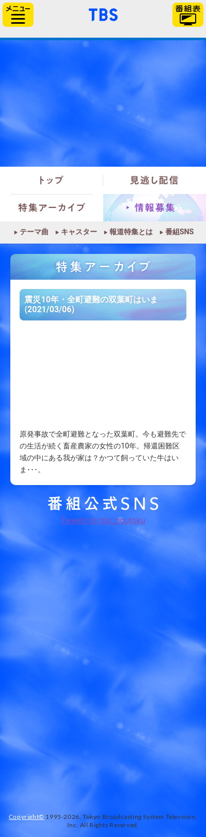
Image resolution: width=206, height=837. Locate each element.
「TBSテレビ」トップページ (103, 13)
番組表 (187, 15)
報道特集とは (131, 232)
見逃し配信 (155, 180)
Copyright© (26, 816)
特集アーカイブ (51, 207)
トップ (51, 180)
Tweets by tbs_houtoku (103, 520)
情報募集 (155, 207)
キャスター (79, 232)
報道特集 (103, 103)
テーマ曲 (34, 232)
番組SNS (179, 232)
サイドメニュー (18, 15)
